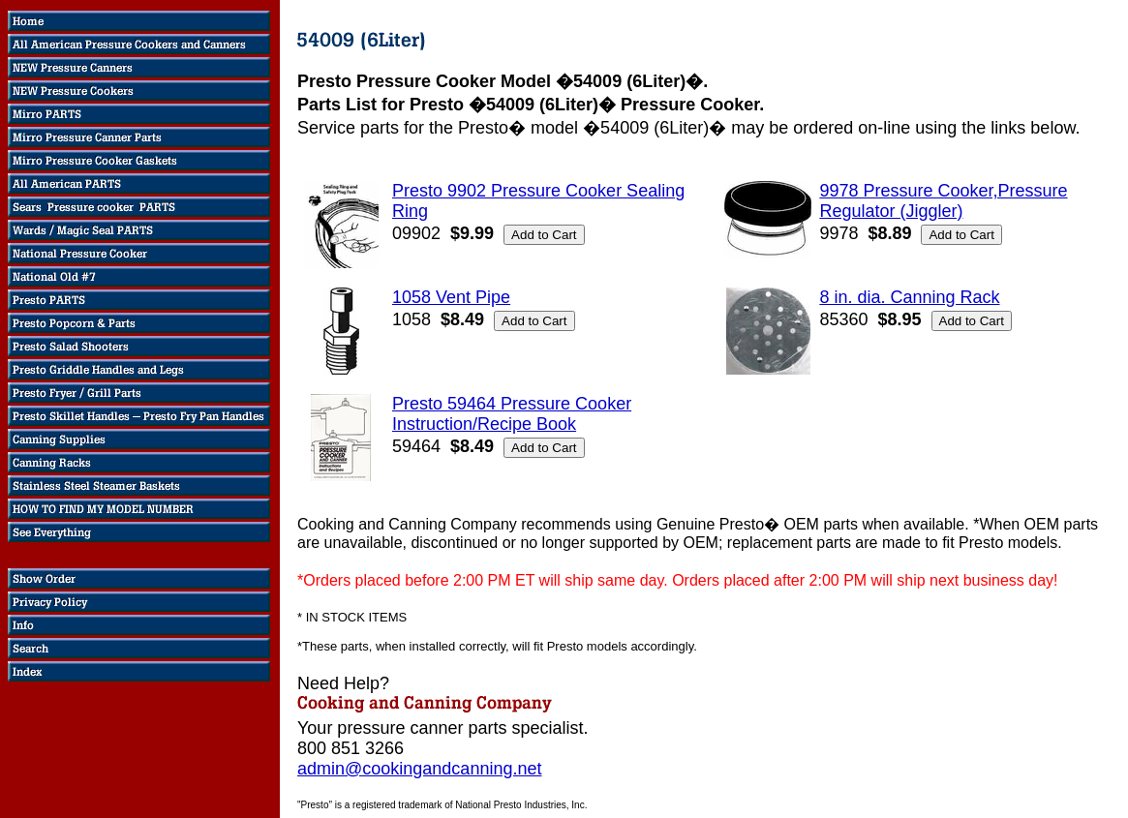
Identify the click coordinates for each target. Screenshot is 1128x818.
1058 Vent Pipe (451, 297)
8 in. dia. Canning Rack (909, 297)
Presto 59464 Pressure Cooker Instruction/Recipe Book (511, 414)
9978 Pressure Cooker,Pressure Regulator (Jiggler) (943, 201)
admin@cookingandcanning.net (419, 768)
